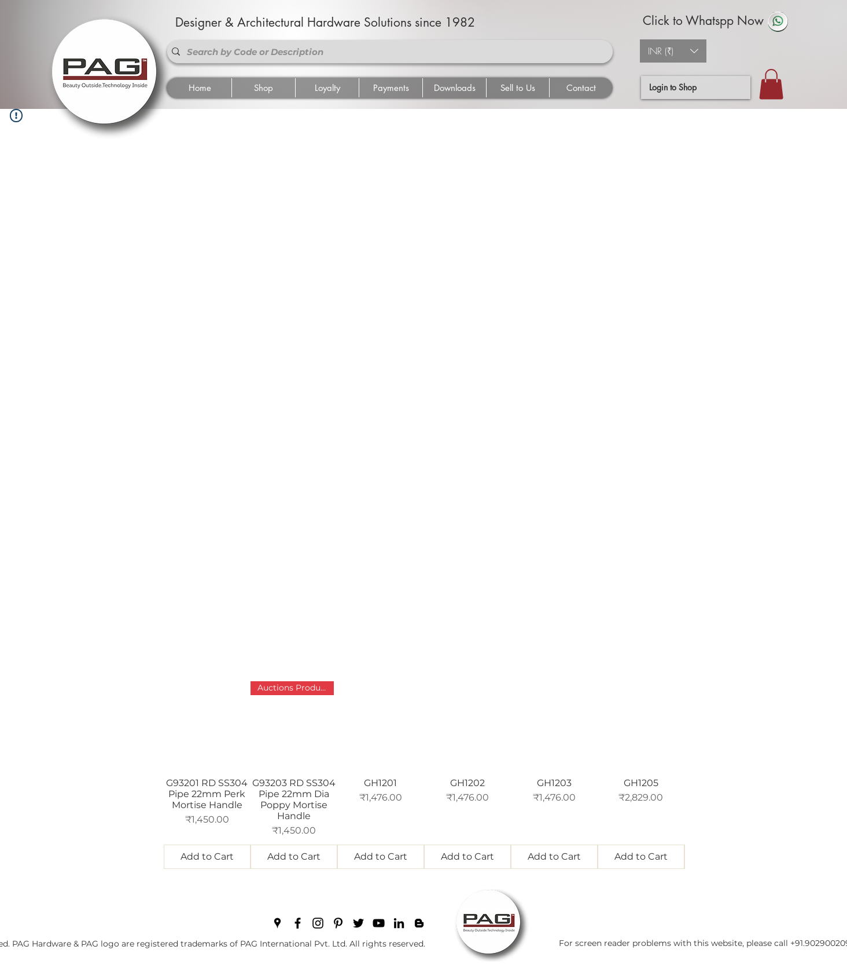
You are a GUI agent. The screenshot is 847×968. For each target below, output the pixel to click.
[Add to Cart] (207, 857)
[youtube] (378, 923)
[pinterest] (338, 923)
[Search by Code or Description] (387, 51)
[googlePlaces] (277, 923)
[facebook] (297, 923)
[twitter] (358, 923)
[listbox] (673, 51)
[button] (673, 51)
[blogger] (419, 923)
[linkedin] (399, 923)
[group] (424, 775)
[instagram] (318, 923)
